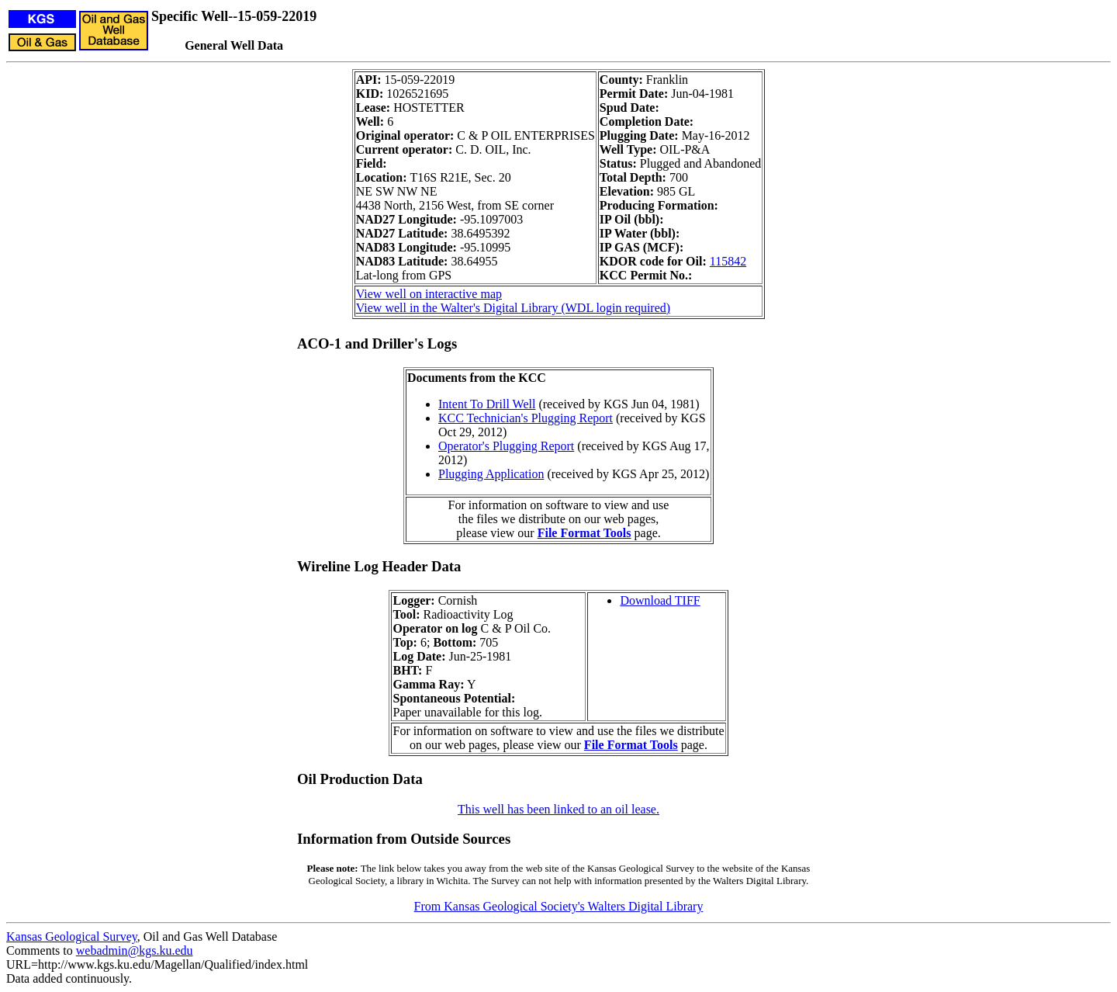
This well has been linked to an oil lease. (558, 809)
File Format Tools (584, 532)
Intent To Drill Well (486, 404)
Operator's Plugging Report (506, 446)
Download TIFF (660, 600)
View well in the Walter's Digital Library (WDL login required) (513, 307)
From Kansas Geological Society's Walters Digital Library (559, 906)
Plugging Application (491, 473)
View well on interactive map (429, 293)
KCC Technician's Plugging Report (525, 418)
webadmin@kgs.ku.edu (134, 950)
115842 (728, 261)
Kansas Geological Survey (71, 936)
